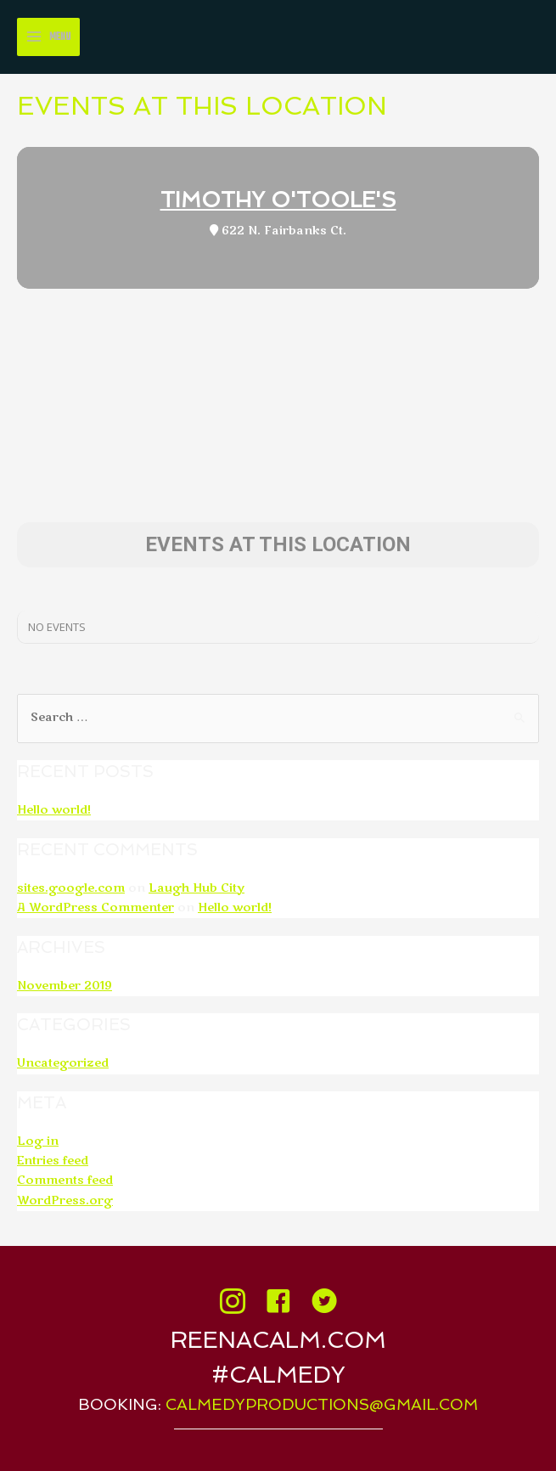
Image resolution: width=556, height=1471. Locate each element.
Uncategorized (63, 1063)
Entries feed (52, 1161)
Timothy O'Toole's (278, 200)
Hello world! (54, 810)
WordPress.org (65, 1201)
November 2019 (64, 986)
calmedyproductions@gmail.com (322, 1404)
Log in (38, 1141)
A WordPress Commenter (95, 908)
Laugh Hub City (196, 888)
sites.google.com (71, 888)
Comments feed (65, 1180)
